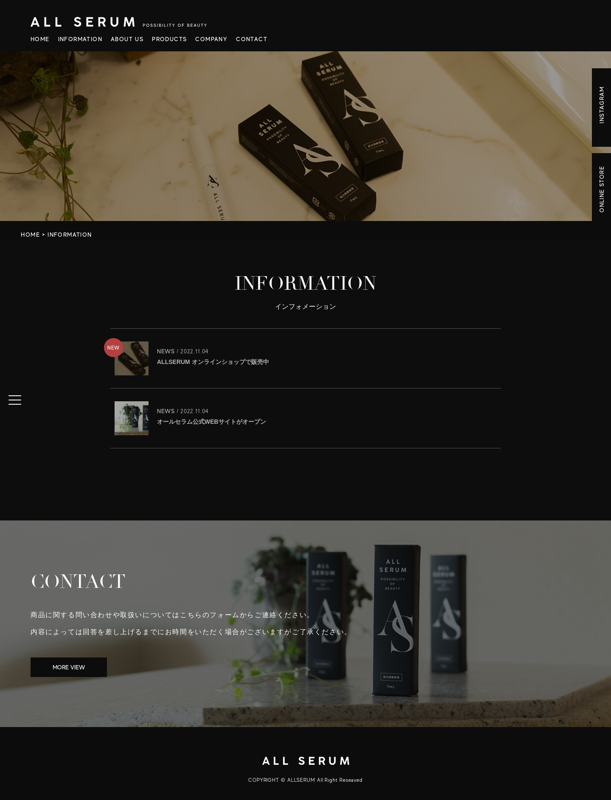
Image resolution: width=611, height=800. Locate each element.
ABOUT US (127, 39)
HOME (40, 39)
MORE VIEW (69, 667)
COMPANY (211, 39)
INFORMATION (80, 39)
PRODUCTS (169, 39)
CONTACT (251, 39)
